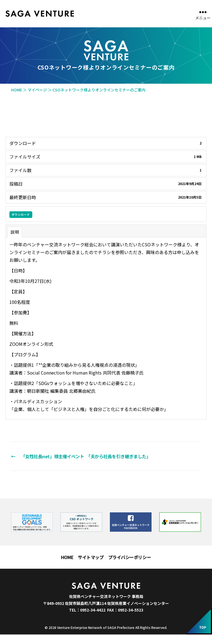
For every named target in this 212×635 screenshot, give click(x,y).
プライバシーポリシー (129, 557)
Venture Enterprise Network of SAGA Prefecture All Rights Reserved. (112, 628)
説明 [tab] (14, 232)
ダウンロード (21, 214)
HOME (67, 557)
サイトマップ (91, 557)
